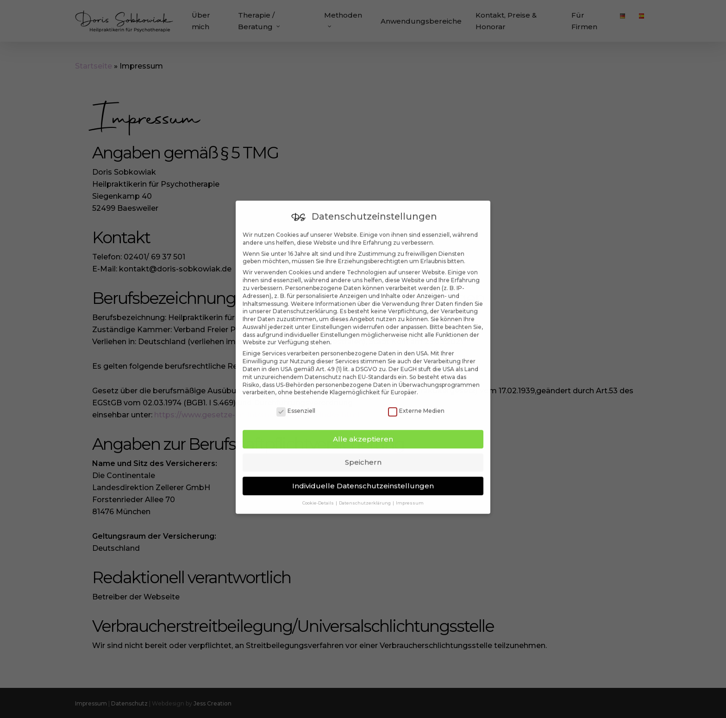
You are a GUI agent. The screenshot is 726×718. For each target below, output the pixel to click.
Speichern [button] (363, 449)
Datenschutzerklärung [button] (365, 490)
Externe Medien (416, 399)
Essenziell (295, 399)
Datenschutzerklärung (305, 298)
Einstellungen (331, 314)
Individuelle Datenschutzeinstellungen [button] (363, 473)
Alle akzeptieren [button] (363, 426)
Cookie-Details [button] (318, 490)
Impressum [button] (410, 490)
